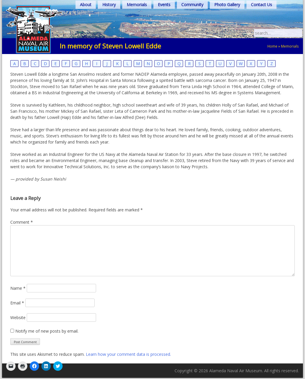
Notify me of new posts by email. (46, 331)
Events (164, 4)
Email (17, 303)
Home (272, 46)
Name (18, 288)
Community (192, 4)
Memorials (137, 4)
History (109, 4)
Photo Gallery (227, 4)
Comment (21, 222)
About (85, 4)
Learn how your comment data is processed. (128, 354)
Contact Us (261, 4)
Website (18, 317)
